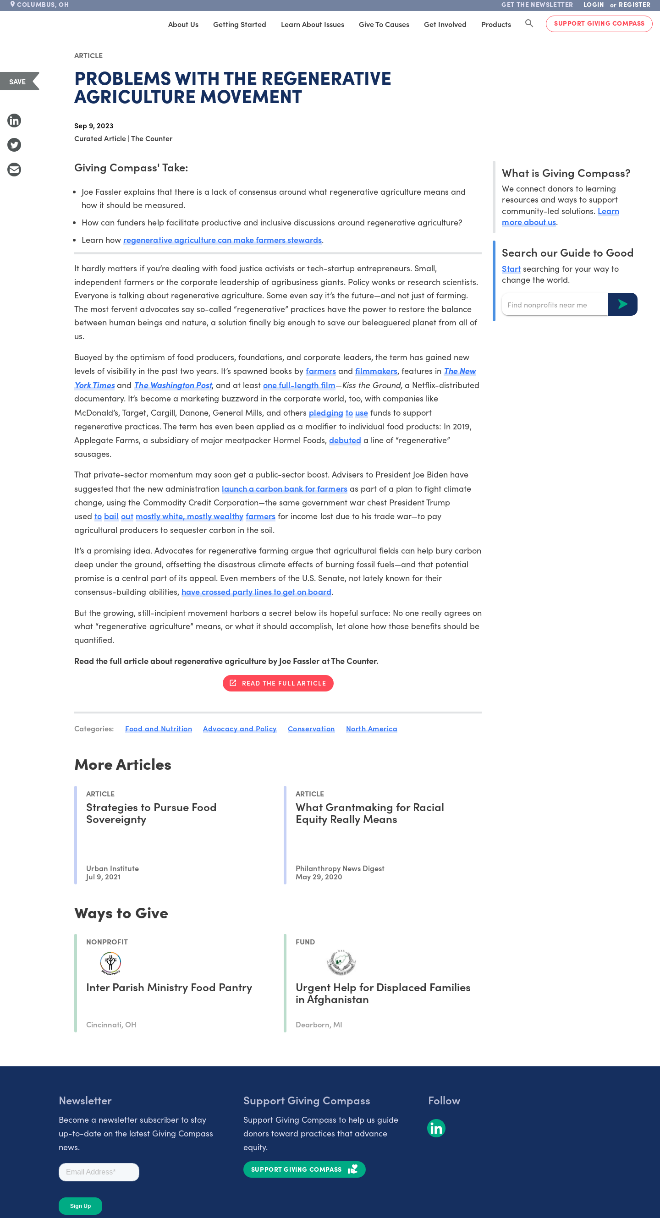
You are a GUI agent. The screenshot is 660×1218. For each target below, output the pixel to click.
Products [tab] (496, 24)
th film (323, 384)
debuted (345, 439)
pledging (326, 412)
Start (511, 268)
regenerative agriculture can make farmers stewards (222, 239)
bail (111, 515)
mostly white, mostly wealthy (190, 515)
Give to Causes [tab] (384, 24)
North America (372, 728)
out (127, 515)
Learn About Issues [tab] (312, 24)
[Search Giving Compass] (529, 24)
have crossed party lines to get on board (256, 591)
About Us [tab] (183, 24)
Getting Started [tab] (239, 24)
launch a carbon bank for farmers (284, 488)
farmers (321, 370)
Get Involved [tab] (445, 24)
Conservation (311, 728)
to (349, 412)
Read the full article (284, 682)
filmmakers (376, 370)
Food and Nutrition (158, 728)
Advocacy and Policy (240, 728)
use (361, 412)
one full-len (284, 384)
